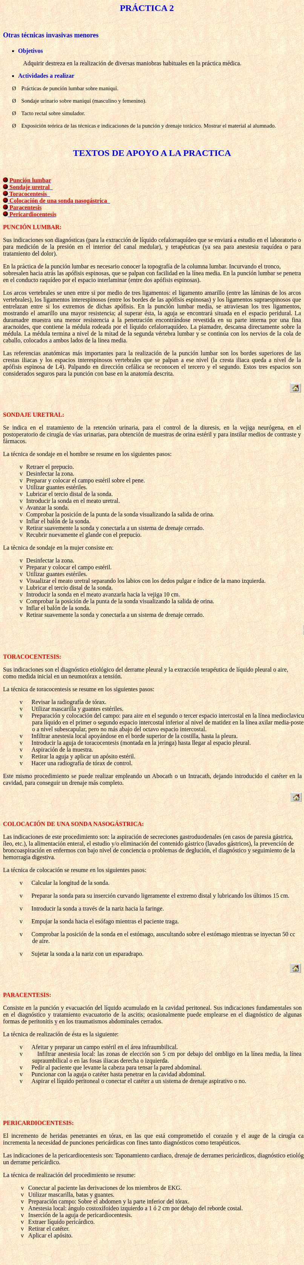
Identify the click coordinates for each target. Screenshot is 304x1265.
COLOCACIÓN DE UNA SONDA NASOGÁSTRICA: (73, 824)
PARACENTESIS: (27, 995)
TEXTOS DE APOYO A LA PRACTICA (152, 153)
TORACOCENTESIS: (32, 656)
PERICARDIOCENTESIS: (38, 1123)
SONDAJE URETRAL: (33, 414)
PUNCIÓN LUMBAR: (32, 227)
